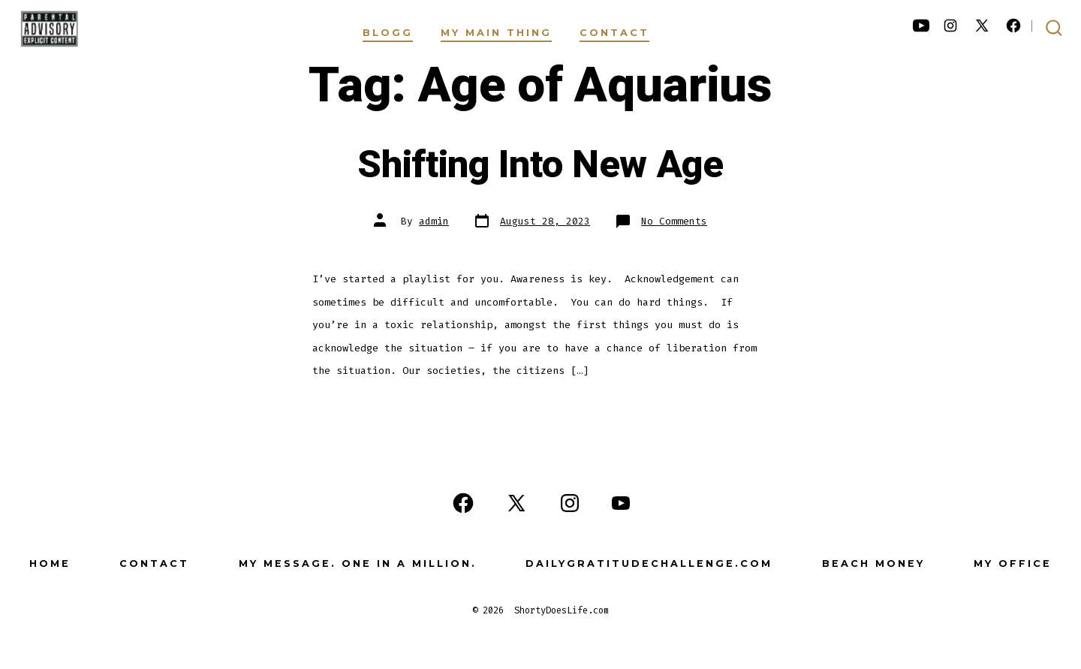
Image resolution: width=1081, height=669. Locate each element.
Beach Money (873, 563)
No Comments (674, 221)
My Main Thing (496, 32)
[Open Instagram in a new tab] (950, 25)
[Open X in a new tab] (982, 25)
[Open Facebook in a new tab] (1013, 25)
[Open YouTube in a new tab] (921, 25)
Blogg (388, 32)
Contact (614, 32)
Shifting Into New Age (540, 165)
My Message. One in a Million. (358, 563)
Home (50, 563)
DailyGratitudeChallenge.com (648, 563)
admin (434, 221)
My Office (1013, 563)
